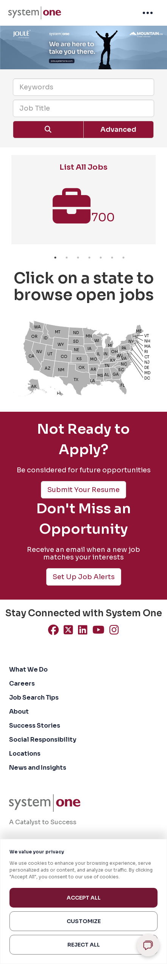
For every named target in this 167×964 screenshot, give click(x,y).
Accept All (84, 897)
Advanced (118, 129)
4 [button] (89, 257)
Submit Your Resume (83, 490)
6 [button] (112, 257)
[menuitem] (34, 12)
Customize (84, 921)
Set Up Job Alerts (84, 577)
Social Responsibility (42, 740)
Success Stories (34, 726)
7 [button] (123, 257)
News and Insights (37, 768)
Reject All (83, 944)
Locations (25, 754)
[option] (83, 203)
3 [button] (78, 257)
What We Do (28, 669)
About (19, 712)
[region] (83, 901)
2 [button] (66, 257)
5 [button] (101, 257)
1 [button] (55, 257)
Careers (22, 683)
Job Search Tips (34, 698)
